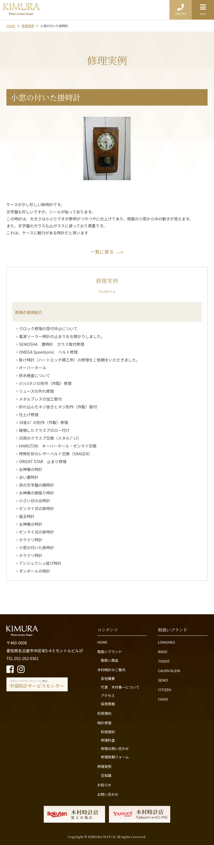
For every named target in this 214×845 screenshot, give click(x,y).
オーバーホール (32, 367)
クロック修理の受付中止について (48, 328)
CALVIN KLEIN (169, 670)
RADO (162, 651)
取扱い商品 (109, 660)
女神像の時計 (30, 469)
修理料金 (108, 740)
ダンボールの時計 (34, 571)
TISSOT (164, 661)
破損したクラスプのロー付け (44, 430)
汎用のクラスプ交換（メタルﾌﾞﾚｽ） (50, 438)
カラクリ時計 (30, 539)
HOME (102, 642)
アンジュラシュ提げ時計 (40, 563)
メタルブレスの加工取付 (40, 399)
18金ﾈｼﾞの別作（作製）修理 (43, 422)
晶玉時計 (27, 516)
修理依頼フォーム (115, 757)
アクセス (108, 695)
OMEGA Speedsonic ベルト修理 (48, 352)
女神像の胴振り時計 (36, 493)
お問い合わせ (107, 794)
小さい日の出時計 (34, 500)
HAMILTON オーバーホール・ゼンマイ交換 (57, 446)
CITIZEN (164, 689)
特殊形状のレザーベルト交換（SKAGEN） (56, 453)
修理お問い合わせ (115, 748)
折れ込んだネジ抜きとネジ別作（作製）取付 (58, 407)
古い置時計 (28, 477)
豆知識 (106, 775)
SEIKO (163, 680)
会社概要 (108, 678)
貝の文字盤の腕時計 (36, 485)
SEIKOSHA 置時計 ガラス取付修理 (51, 344)
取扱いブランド (109, 651)
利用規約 (104, 713)
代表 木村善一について (120, 687)
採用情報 (108, 703)
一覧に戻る (102, 251)
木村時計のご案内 (111, 669)
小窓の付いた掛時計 (36, 547)
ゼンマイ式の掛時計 (36, 508)
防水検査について (34, 375)
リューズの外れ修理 (36, 391)
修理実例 (104, 766)
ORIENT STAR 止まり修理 (42, 461)
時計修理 (104, 722)
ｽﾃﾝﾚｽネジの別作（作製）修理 (45, 383)
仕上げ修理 (28, 414)
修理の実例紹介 (28, 312)
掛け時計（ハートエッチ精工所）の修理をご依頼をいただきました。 (79, 360)
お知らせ (104, 784)
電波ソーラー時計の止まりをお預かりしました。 (62, 336)
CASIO (163, 699)
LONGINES (166, 642)
